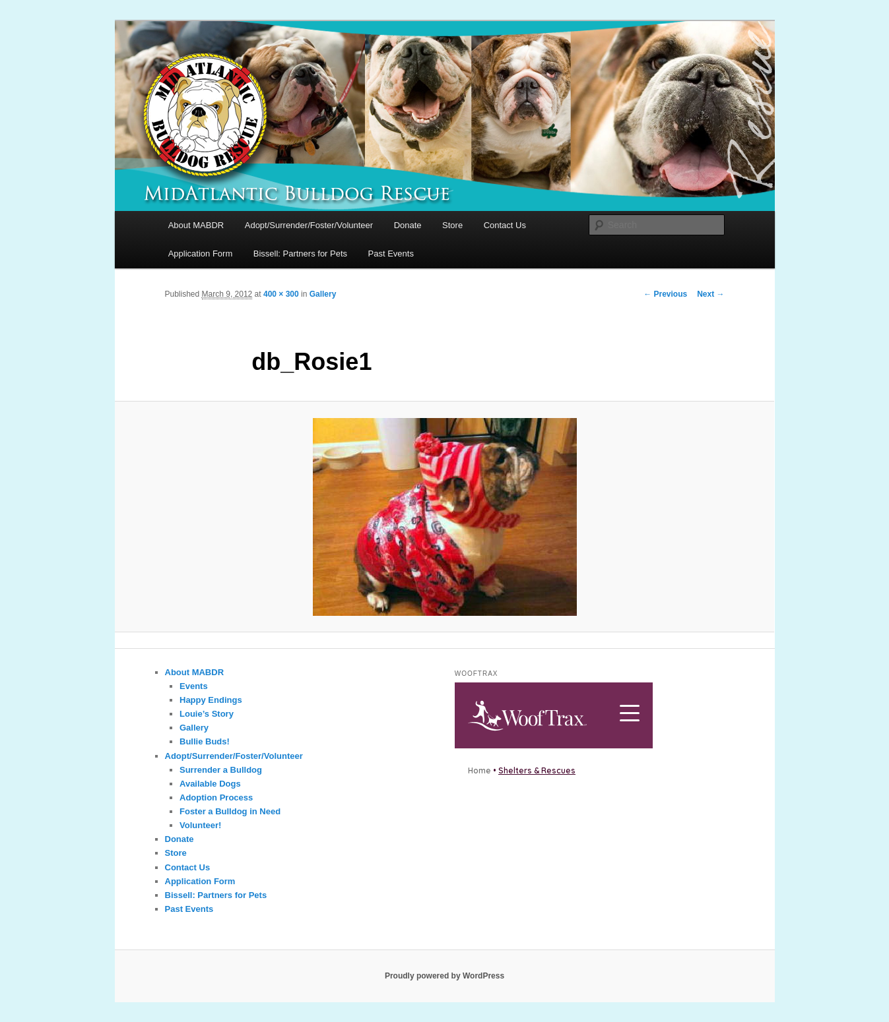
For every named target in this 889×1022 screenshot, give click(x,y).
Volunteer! (200, 825)
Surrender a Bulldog (221, 770)
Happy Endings (211, 700)
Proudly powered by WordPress (444, 975)
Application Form (200, 253)
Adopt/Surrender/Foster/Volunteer (309, 225)
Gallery (323, 294)
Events (194, 686)
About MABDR (196, 225)
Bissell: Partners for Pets (300, 253)
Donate (408, 225)
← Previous (665, 294)
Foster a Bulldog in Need (230, 811)
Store (452, 225)
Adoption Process (216, 797)
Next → (710, 294)
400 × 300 (281, 294)
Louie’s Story (207, 714)
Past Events (391, 253)
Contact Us (505, 225)
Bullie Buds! (205, 741)
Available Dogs (210, 784)
